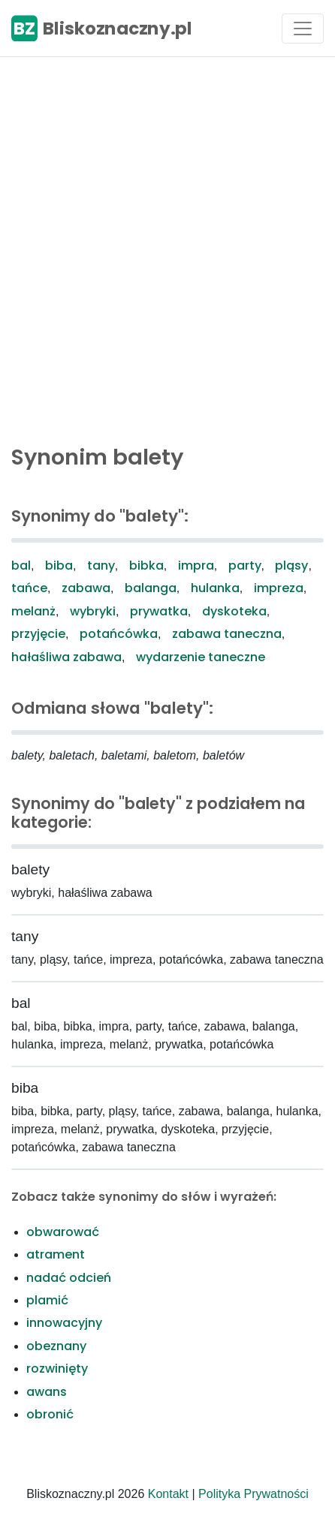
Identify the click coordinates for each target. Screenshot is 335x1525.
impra (196, 565)
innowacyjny (64, 1322)
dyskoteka (234, 611)
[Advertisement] (167, 247)
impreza (278, 588)
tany (101, 565)
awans (46, 1391)
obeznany (56, 1346)
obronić (50, 1414)
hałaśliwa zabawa (66, 657)
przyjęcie (38, 633)
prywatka (159, 611)
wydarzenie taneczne (200, 657)
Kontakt (168, 1493)
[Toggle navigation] (303, 29)
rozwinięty (57, 1368)
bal (21, 565)
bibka (146, 565)
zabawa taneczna (227, 633)
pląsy (291, 565)
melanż (33, 611)
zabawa (86, 588)
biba (59, 565)
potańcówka (119, 633)
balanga (151, 588)
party (244, 565)
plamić (47, 1300)
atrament (55, 1254)
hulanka (215, 588)
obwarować (62, 1232)
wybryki (93, 611)
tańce (29, 588)
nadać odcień (68, 1277)
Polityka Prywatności (253, 1493)
